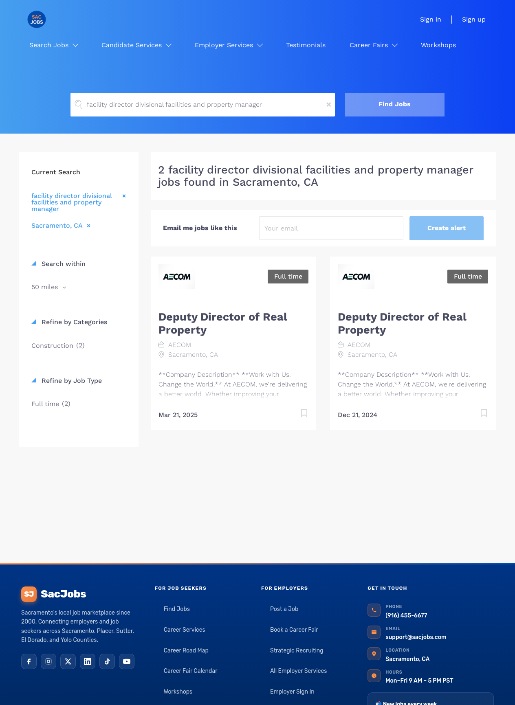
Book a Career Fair (294, 629)
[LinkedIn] (87, 661)
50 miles (45, 287)
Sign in (430, 19)
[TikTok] (107, 661)
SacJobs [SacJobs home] (53, 594)
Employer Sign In (292, 691)
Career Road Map (186, 650)
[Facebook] (29, 661)
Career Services (184, 629)
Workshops (178, 691)
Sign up (474, 19)
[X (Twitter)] (68, 661)
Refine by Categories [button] (73, 322)
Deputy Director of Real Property (222, 323)
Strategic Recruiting (297, 650)
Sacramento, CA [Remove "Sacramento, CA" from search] (57, 225)
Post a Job (284, 609)
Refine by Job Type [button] (71, 380)
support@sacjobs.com (415, 637)
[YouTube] (126, 661)
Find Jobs (395, 104)
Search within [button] (63, 264)
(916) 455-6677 (406, 615)
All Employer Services (298, 671)
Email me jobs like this (200, 228)
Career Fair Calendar (191, 671)
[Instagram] (48, 661)
